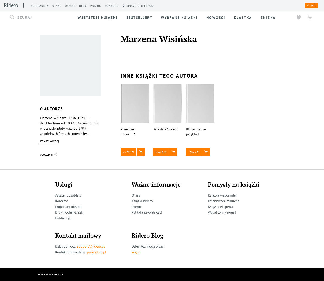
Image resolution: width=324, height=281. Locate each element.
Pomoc (137, 206)
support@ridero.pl (91, 246)
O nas (136, 195)
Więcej (136, 252)
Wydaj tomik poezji (222, 212)
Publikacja (62, 218)
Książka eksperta (220, 206)
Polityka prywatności (147, 212)
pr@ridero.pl (96, 252)
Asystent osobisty (68, 195)
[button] (39, 17)
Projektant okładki (68, 206)
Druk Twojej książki (69, 212)
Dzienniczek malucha (223, 201)
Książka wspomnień (223, 195)
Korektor (61, 201)
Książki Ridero (142, 201)
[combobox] (39, 17)
